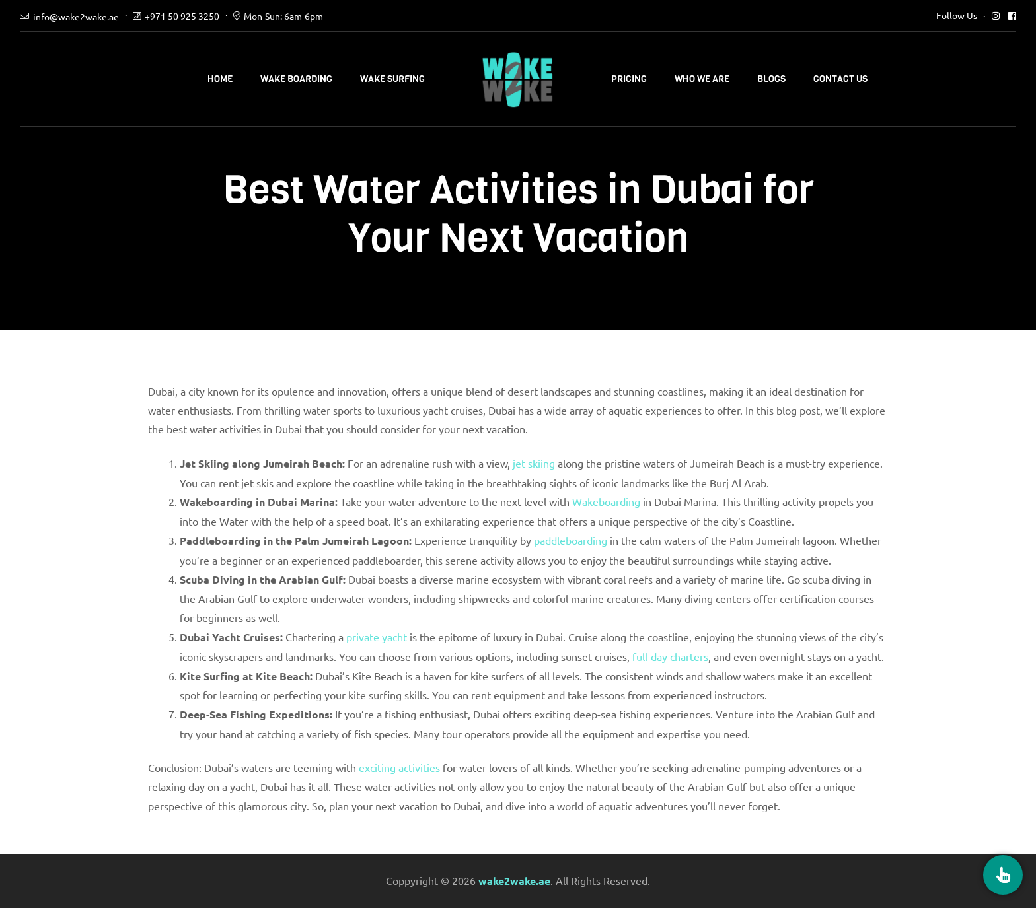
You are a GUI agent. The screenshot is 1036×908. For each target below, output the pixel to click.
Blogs (771, 79)
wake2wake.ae (514, 881)
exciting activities (399, 767)
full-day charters (670, 656)
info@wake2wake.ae (76, 16)
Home (220, 79)
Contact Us (840, 79)
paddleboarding (570, 540)
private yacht (376, 636)
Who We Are (702, 79)
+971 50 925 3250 (182, 16)
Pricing (629, 79)
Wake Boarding (296, 79)
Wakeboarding (606, 501)
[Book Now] (1003, 875)
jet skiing (534, 463)
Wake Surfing (392, 79)
